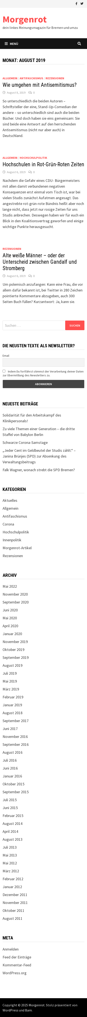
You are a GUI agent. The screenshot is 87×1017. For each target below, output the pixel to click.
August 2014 (12, 823)
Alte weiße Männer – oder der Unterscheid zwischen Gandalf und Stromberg (40, 261)
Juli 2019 (10, 673)
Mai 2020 (10, 617)
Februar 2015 (13, 815)
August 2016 (12, 752)
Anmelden (11, 949)
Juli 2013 (10, 847)
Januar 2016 (12, 776)
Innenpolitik (12, 539)
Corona (8, 524)
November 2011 (15, 902)
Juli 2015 (10, 799)
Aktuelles (10, 500)
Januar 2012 (12, 886)
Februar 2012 (13, 878)
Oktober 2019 (13, 649)
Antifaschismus (31, 78)
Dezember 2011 (15, 894)
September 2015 (16, 791)
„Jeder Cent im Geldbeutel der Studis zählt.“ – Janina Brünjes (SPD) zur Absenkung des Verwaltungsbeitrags (39, 456)
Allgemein (10, 78)
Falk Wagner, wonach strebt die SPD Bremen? (39, 469)
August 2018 (12, 712)
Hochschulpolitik (33, 158)
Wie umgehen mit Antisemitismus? (40, 85)
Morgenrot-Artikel (17, 547)
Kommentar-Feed (17, 965)
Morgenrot (25, 19)
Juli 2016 (10, 760)
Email (6, 356)
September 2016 (16, 744)
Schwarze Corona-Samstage (25, 442)
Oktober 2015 (13, 784)
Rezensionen (55, 78)
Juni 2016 (10, 768)
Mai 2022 (10, 586)
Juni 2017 (10, 728)
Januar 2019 (12, 704)
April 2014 (10, 831)
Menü (11, 43)
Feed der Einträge (17, 957)
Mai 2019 (10, 681)
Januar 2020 (12, 633)
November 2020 (15, 594)
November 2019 (15, 641)
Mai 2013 (10, 855)
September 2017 (16, 720)
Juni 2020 (10, 610)
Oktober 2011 (13, 910)
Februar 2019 (13, 697)
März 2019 (11, 689)
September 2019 (16, 657)
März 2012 (11, 870)
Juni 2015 (10, 807)
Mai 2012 (10, 863)
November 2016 (15, 736)
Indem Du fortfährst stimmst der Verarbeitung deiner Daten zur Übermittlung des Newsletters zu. (43, 373)
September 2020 (16, 602)
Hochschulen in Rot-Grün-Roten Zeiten (43, 164)
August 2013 (12, 839)
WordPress (10, 1010)
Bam (28, 1010)
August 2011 (12, 918)
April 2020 (10, 625)
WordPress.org (15, 972)
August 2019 (12, 665)
